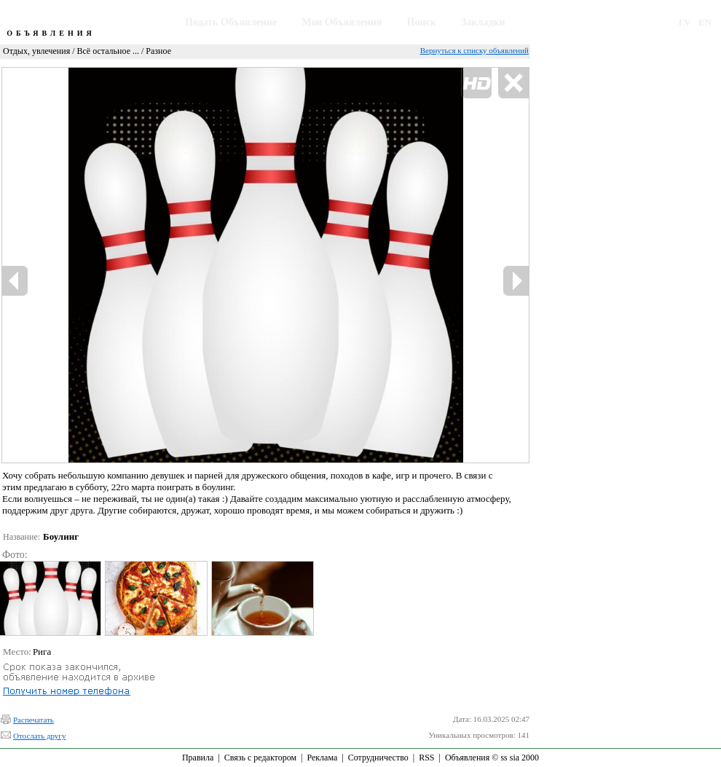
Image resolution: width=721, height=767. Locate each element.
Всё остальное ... (108, 51)
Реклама (322, 757)
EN (705, 22)
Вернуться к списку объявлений (474, 50)
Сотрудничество (378, 757)
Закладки (483, 22)
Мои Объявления (342, 22)
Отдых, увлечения (36, 51)
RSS (426, 757)
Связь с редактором (260, 757)
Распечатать (33, 719)
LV (685, 22)
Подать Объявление (231, 22)
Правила (197, 757)
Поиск (421, 22)
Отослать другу (39, 735)
